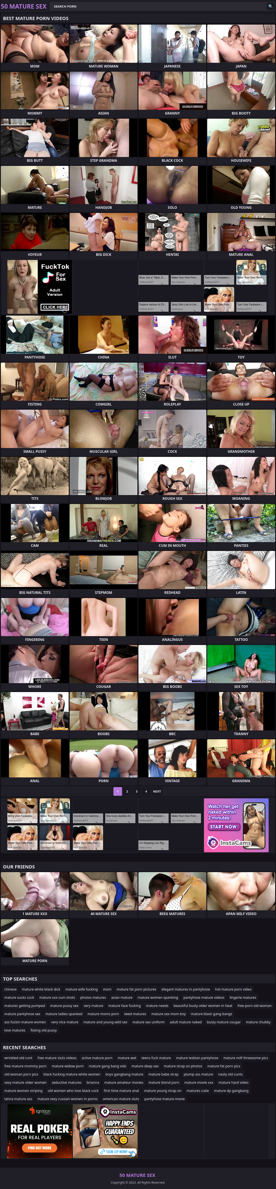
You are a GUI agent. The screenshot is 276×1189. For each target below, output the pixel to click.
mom (107, 989)
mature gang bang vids (107, 1066)
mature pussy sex (64, 1005)
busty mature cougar (224, 1022)
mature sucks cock (19, 997)
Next (157, 791)
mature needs (157, 1005)
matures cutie (198, 1090)
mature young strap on (162, 1090)
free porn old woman (255, 1005)
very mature (93, 1005)
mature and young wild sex (105, 1022)
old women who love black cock (73, 1090)
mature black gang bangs (211, 1013)
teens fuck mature (156, 1057)
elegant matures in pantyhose (186, 989)
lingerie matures (243, 997)
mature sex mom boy (168, 1013)
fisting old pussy (43, 1030)
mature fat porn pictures (136, 989)
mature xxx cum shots (57, 997)
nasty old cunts (230, 1074)
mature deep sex (145, 1066)
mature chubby (258, 1022)
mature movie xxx (198, 1082)
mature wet (127, 1057)
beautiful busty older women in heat (203, 1005)
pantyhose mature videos (203, 997)
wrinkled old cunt (18, 1057)
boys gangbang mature (124, 1074)
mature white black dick (41, 989)
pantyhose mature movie (164, 1098)
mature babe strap (164, 1074)
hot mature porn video (233, 989)
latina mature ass (18, 1098)
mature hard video (234, 1082)
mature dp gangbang (231, 1090)
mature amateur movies (123, 1082)
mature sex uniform (149, 1022)
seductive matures (67, 1082)
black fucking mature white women (72, 1074)
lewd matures (135, 1013)
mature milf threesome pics (245, 1057)
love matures (14, 1030)
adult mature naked (186, 1022)
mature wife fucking (81, 989)
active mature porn (97, 1057)
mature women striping (23, 1090)
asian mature (122, 997)
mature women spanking (158, 997)
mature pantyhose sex (22, 1013)
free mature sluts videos (57, 1057)
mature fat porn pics (223, 1066)
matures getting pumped (24, 1005)
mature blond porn (164, 1082)
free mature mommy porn (25, 1066)
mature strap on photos (183, 1066)
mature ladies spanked (63, 1013)
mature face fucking (124, 1005)
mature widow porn (68, 1066)
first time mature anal (121, 1090)
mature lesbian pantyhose (197, 1057)
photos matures (93, 997)
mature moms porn (103, 1013)
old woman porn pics (21, 1074)
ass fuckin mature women (25, 1022)
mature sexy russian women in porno (67, 1098)
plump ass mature (198, 1074)
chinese (10, 989)
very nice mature (64, 1022)
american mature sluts (121, 1098)
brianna (93, 1082)
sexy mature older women (25, 1082)
